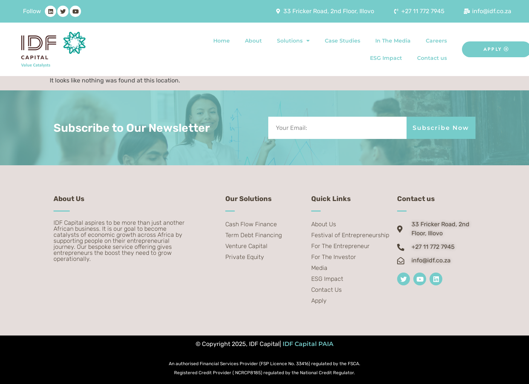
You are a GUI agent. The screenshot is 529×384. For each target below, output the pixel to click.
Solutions (293, 40)
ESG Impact (386, 58)
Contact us (432, 58)
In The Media (393, 40)
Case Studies (342, 40)
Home (221, 40)
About (253, 40)
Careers (436, 40)
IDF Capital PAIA (308, 343)
